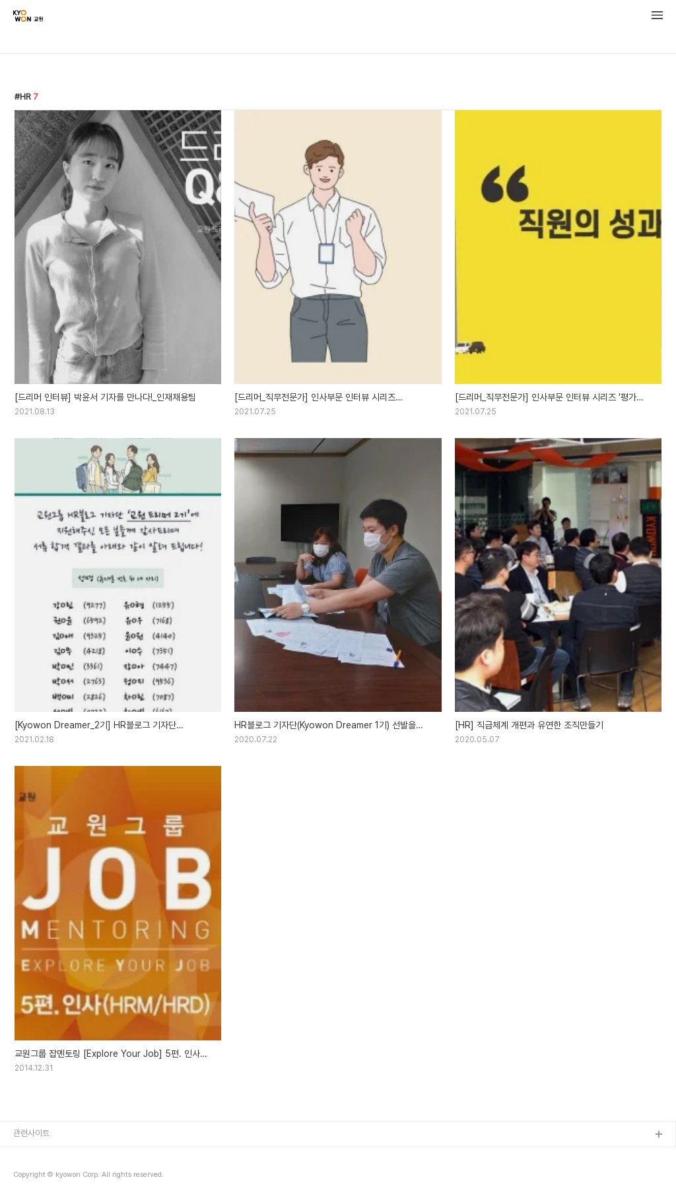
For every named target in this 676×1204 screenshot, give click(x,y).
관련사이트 (31, 1133)
